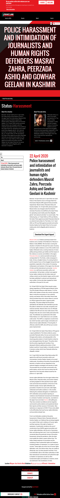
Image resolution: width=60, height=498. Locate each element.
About (2, 160)
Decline (50, 2)
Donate (22, 18)
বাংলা (57, 23)
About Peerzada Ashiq (7, 98)
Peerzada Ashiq (34, 256)
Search (51, 18)
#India (23, 463)
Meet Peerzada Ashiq (42, 141)
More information (10, 9)
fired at (46, 400)
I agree (42, 2)
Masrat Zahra (33, 239)
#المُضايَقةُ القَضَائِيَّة (36, 463)
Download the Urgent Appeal (44, 234)
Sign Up (30, 477)
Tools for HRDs (8, 18)
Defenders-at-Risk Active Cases (44, 494)
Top (1, 157)
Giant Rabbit (35, 487)
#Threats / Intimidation (48, 463)
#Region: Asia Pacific (15, 463)
